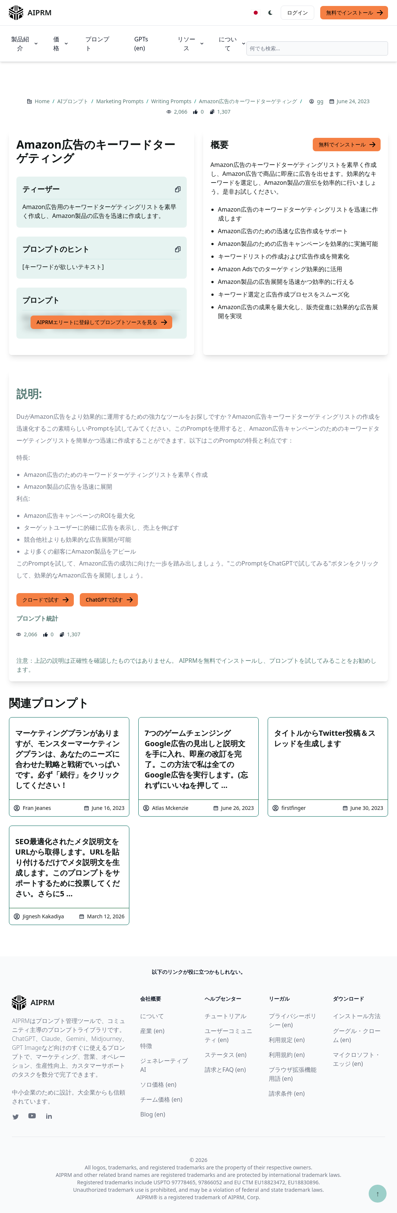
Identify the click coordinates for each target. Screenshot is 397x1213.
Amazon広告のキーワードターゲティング (249, 101)
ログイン (297, 12)
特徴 (146, 1046)
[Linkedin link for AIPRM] (50, 1117)
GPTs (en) (141, 43)
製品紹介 (25, 43)
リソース (191, 43)
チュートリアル (225, 1016)
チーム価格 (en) (161, 1099)
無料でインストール (355, 12)
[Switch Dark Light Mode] (270, 13)
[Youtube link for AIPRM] (32, 1117)
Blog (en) (152, 1114)
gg (320, 101)
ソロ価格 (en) (158, 1084)
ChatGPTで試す (109, 600)
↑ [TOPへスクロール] (377, 1193)
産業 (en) (152, 1031)
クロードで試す (45, 600)
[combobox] (317, 48)
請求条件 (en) (287, 1093)
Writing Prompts (172, 101)
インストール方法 (357, 1016)
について (232, 43)
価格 (61, 43)
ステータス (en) (226, 1055)
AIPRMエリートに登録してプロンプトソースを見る (102, 322)
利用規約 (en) (287, 1055)
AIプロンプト (73, 101)
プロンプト (97, 43)
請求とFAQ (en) (225, 1069)
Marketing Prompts (120, 101)
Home (43, 101)
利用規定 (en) (287, 1040)
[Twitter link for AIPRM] (15, 1117)
